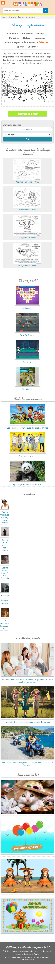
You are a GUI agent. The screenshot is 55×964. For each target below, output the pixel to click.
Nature (26, 37)
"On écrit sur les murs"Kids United (5, 544)
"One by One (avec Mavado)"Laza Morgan (5, 516)
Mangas (41, 33)
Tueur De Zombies (27, 333)
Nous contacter (27, 957)
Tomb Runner (27, 388)
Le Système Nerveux (27, 264)
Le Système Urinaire (27, 236)
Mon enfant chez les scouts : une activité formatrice (27, 720)
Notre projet (16, 957)
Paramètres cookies (27, 959)
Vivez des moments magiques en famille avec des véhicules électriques (27, 762)
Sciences (21, 17)
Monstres (14, 37)
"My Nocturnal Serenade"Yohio (5, 623)
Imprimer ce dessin (27, 113)
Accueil (4, 17)
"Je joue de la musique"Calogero (5, 598)
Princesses (29, 42)
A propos (8, 957)
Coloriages (12, 17)
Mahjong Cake (27, 306)
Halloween (27, 33)
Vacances (33, 46)
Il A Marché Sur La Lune (27, 208)
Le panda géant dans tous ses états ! (27, 483)
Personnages (13, 42)
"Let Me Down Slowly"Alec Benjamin (5, 572)
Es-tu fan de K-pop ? (27, 454)
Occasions (40, 37)
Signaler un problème (42, 957)
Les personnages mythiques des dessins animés (27, 426)
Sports (20, 46)
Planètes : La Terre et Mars (27, 180)
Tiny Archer (27, 361)
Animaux (13, 33)
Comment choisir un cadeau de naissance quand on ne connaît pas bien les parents (27, 679)
